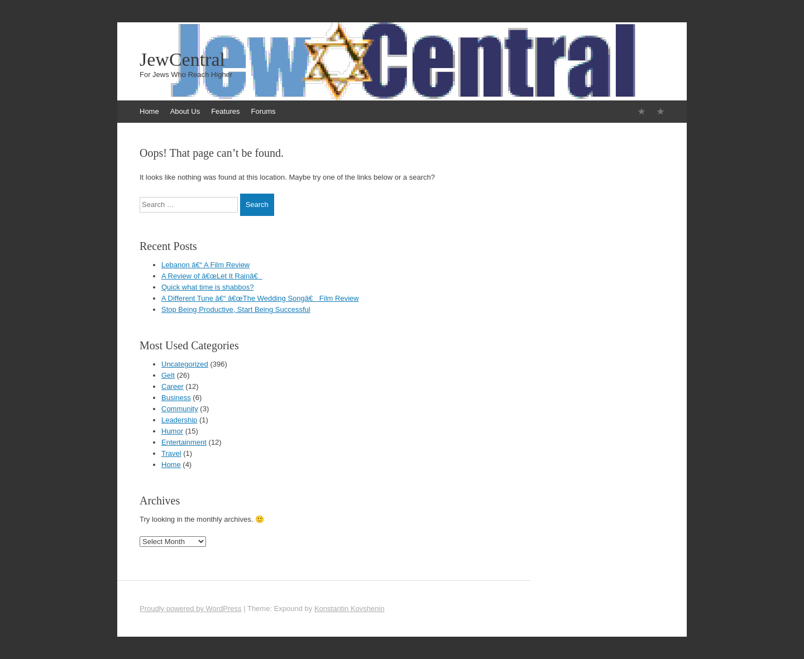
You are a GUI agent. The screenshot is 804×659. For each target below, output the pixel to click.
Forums (263, 111)
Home (149, 111)
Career (172, 386)
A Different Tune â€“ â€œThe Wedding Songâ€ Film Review (260, 298)
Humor (172, 431)
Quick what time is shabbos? (207, 287)
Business (176, 397)
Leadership (179, 420)
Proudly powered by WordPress (191, 608)
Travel (171, 453)
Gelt (168, 375)
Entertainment (184, 442)
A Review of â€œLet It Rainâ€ (211, 276)
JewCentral (182, 59)
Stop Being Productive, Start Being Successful (235, 309)
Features (225, 111)
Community (179, 409)
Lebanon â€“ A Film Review (205, 265)
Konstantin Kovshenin (349, 608)
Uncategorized (184, 364)
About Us (185, 111)
